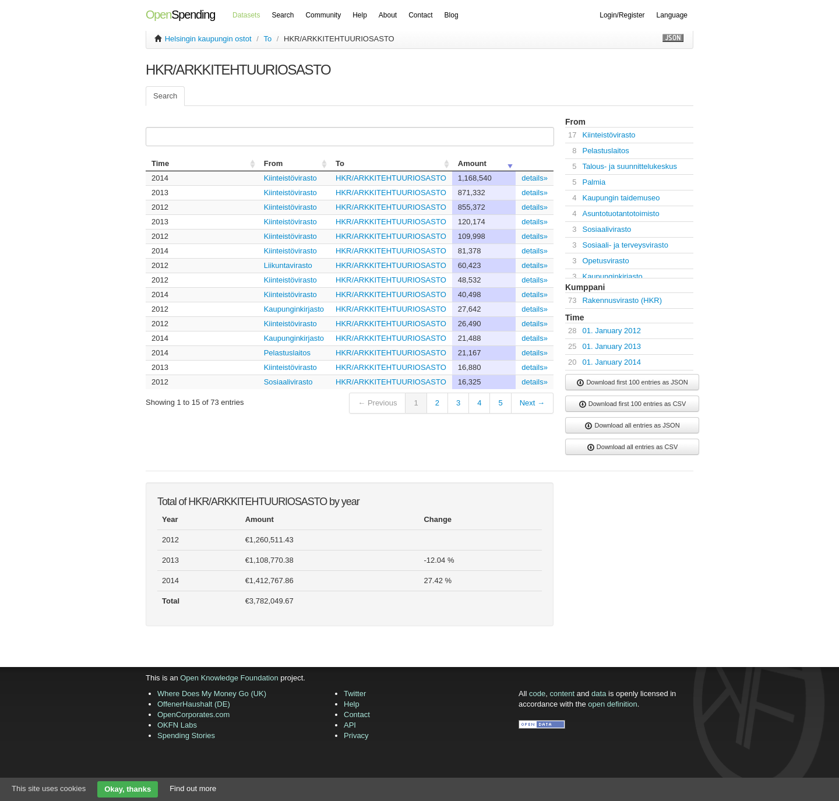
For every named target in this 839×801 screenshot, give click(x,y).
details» (534, 178)
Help (359, 15)
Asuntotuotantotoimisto (620, 213)
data (598, 693)
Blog (452, 15)
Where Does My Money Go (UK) (211, 693)
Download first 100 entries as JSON (632, 383)
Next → (532, 402)
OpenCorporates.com (193, 714)
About (388, 15)
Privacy (356, 735)
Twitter (355, 693)
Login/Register (622, 15)
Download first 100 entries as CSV (632, 404)
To (267, 38)
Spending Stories (186, 735)
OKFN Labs (177, 725)
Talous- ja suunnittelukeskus (629, 166)
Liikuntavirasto (288, 265)
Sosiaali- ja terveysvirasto (625, 245)
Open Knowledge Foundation (229, 677)
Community (323, 15)
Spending (180, 14)
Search (283, 15)
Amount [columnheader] (472, 163)
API (350, 725)
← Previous (377, 402)
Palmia (593, 182)
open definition (612, 704)
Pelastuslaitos (287, 352)
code (537, 693)
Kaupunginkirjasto (294, 309)
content (562, 693)
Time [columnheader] (160, 163)
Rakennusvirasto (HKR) (622, 300)
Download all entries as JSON (631, 426)
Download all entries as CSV (632, 447)
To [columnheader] (340, 163)
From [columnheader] (273, 163)
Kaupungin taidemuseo (621, 197)
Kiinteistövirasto (290, 178)
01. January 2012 (611, 330)
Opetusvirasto (605, 260)
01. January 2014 (611, 362)
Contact (420, 15)
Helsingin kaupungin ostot (208, 38)
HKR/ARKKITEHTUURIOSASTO (391, 178)
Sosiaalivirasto (288, 381)
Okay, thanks (127, 789)
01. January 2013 (611, 346)
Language (672, 15)
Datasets (246, 15)
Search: (347, 136)
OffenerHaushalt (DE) (193, 704)
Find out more (193, 788)
